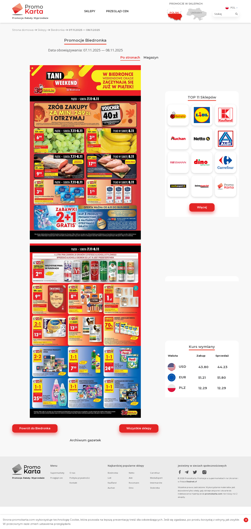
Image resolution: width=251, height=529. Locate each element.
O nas (72, 472)
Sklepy (89, 11)
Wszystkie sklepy (138, 428)
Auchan (111, 487)
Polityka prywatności (80, 478)
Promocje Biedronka (85, 40)
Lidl (109, 478)
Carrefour (155, 472)
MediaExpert (156, 478)
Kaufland (112, 482)
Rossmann (134, 482)
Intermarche (156, 482)
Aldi (130, 478)
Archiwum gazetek (85, 440)
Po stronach (130, 57)
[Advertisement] (202, 61)
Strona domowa (22, 30)
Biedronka (57, 30)
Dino (131, 487)
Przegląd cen (117, 11)
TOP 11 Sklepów (202, 97)
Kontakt (73, 482)
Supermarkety (57, 472)
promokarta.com (213, 494)
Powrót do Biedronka (34, 428)
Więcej (202, 207)
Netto (131, 472)
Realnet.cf (192, 481)
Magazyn (150, 57)
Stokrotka (155, 487)
